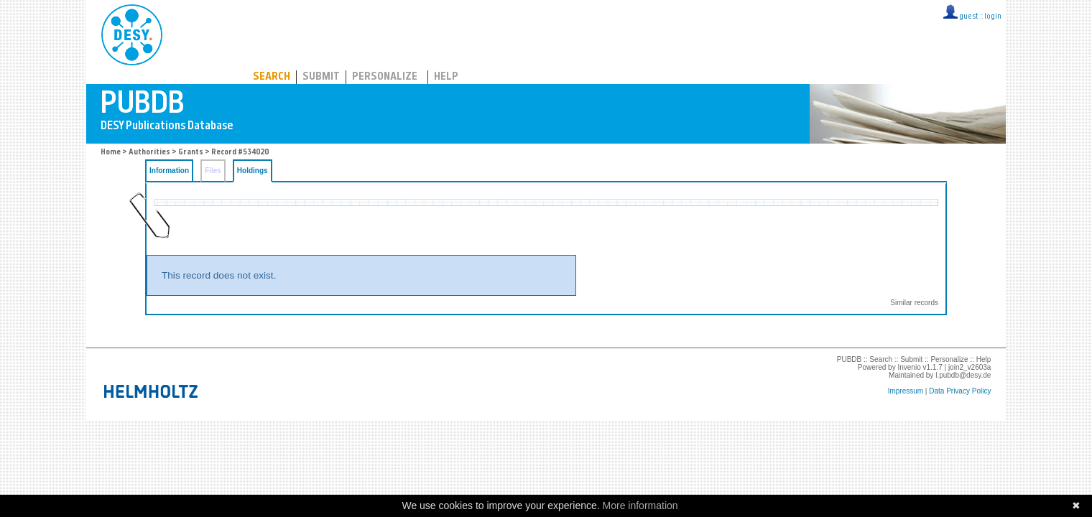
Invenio (908, 367)
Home (111, 153)
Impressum (905, 391)
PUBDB (195, 32)
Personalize (384, 77)
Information (169, 170)
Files (213, 170)
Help (446, 77)
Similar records (914, 303)
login (992, 17)
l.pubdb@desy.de (963, 375)
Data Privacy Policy (960, 391)
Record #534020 (240, 153)
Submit (321, 77)
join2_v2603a (969, 367)
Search (271, 77)
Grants (190, 153)
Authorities (149, 153)
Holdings (252, 170)
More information (640, 505)
